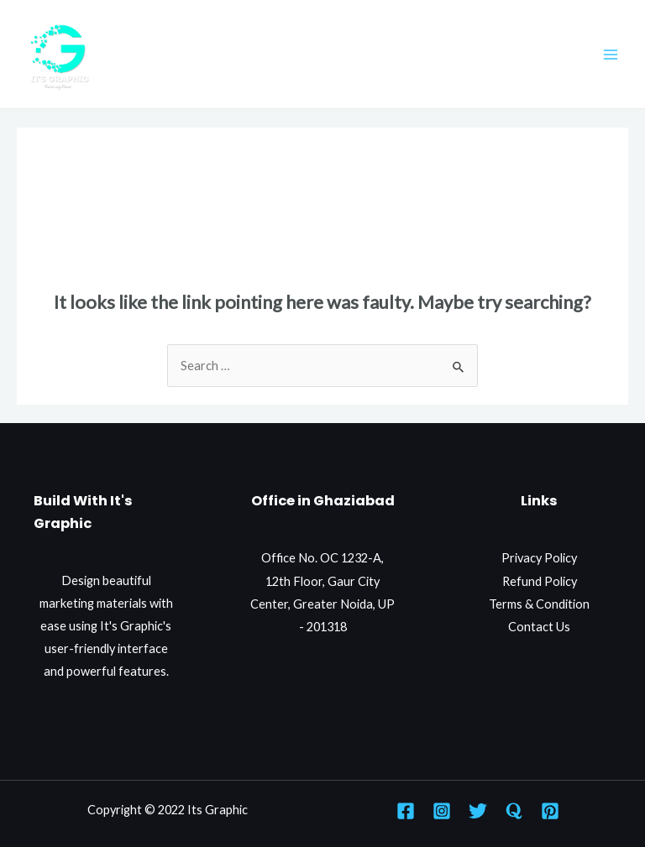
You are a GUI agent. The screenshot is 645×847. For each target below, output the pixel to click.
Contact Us (539, 627)
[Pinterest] (550, 811)
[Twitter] (478, 811)
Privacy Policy (539, 558)
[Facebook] (405, 811)
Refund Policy (539, 581)
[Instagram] (442, 811)
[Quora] (514, 811)
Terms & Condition (539, 604)
